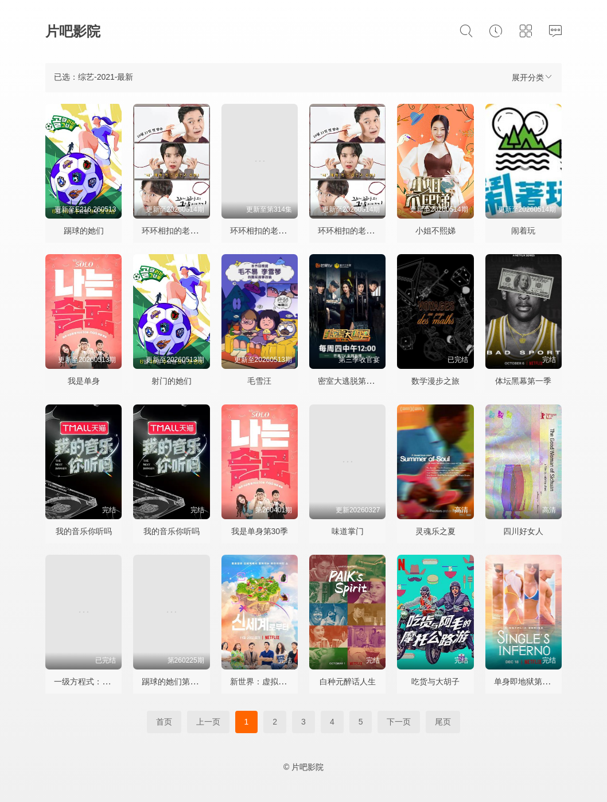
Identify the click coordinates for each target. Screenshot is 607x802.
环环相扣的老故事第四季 (186, 230)
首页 (164, 721)
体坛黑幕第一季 (523, 381)
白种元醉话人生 (348, 681)
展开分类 (532, 77)
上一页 (208, 721)
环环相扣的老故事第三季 (274, 230)
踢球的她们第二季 (174, 681)
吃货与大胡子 (435, 681)
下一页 (399, 721)
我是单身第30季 (260, 531)
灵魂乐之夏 (435, 531)
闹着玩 (523, 230)
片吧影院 (72, 31)
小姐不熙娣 (435, 230)
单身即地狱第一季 (526, 681)
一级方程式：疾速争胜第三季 (106, 681)
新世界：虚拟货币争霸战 (274, 681)
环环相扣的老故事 (350, 230)
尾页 (443, 721)
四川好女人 (523, 531)
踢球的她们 (84, 230)
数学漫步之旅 (435, 381)
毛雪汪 (259, 381)
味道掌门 (348, 531)
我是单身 (84, 381)
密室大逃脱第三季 (350, 381)
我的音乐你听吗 (84, 531)
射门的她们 (171, 381)
